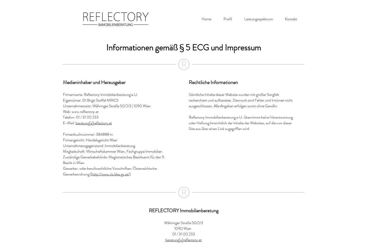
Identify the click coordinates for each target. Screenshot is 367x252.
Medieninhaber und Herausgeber (94, 82)
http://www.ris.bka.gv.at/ (110, 174)
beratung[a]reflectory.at (94, 123)
